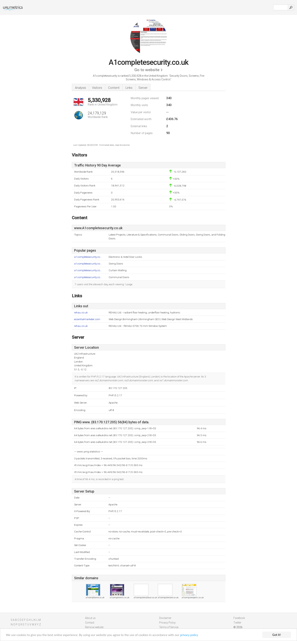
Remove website (94, 627)
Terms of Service (168, 627)
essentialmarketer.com (87, 319)
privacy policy (189, 635)
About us (90, 618)
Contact (89, 622)
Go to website (147, 70)
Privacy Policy (167, 622)
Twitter (237, 622)
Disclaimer (165, 618)
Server (142, 88)
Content (114, 88)
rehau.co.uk (81, 312)
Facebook (239, 618)
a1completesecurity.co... (88, 256)
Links (129, 88)
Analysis (80, 88)
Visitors (97, 88)
